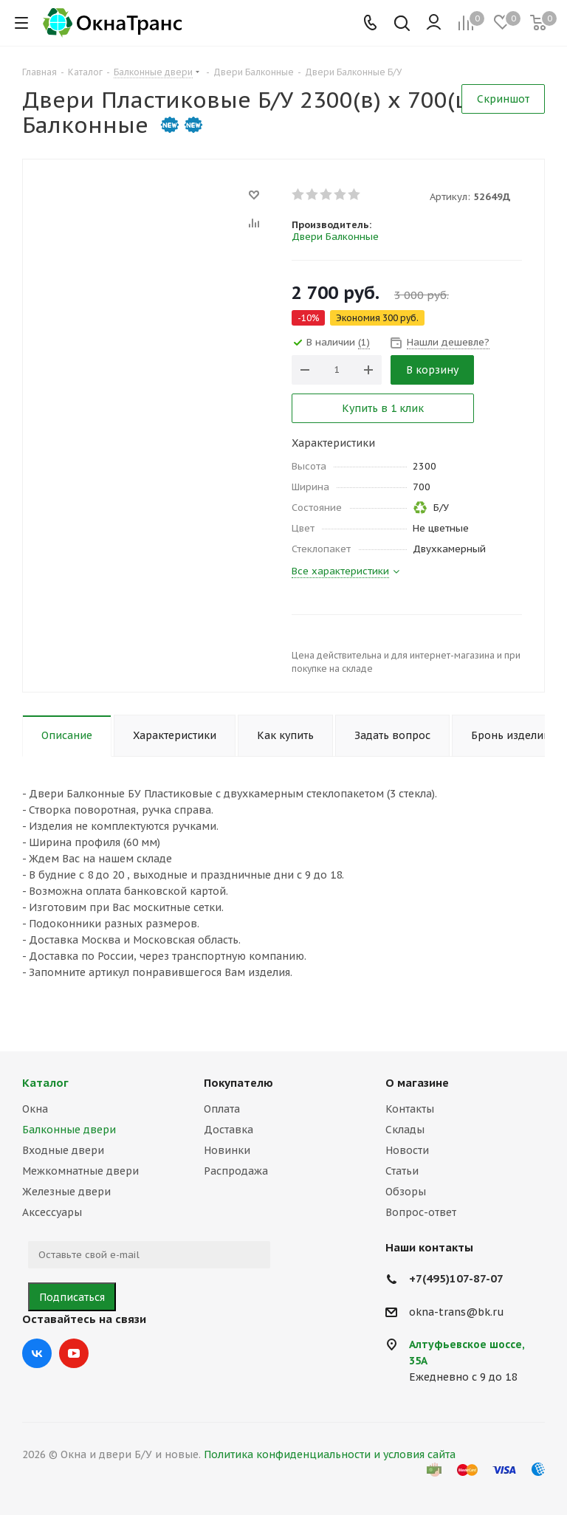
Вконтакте (37, 1353)
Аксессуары (52, 1212)
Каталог (45, 1083)
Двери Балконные (335, 236)
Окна (35, 1109)
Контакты (409, 1109)
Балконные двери (69, 1129)
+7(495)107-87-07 (456, 1278)
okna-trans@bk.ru (456, 1312)
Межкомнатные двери (80, 1171)
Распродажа (236, 1171)
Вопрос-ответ (420, 1212)
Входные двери (63, 1150)
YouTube (74, 1353)
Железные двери (66, 1191)
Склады (405, 1129)
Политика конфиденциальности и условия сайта (330, 1454)
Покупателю (238, 1083)
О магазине (417, 1083)
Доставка (228, 1129)
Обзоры (405, 1191)
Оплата (222, 1109)
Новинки (227, 1150)
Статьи (402, 1171)
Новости (407, 1150)
